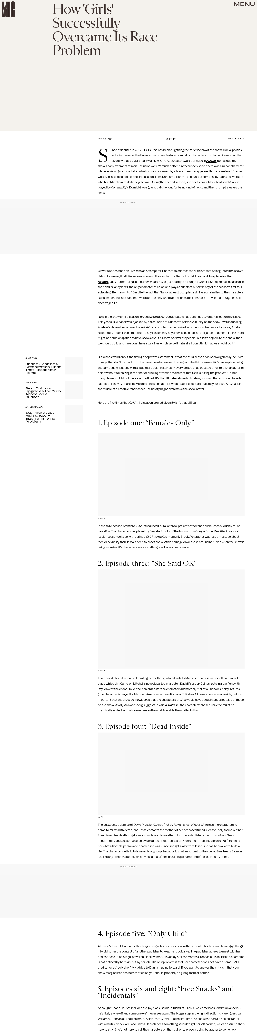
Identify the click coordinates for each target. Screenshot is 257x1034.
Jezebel (211, 160)
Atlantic (103, 281)
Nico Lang (106, 139)
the (229, 276)
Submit (75, 325)
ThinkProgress (169, 705)
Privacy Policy (32, 331)
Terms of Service (71, 330)
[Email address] (54, 315)
